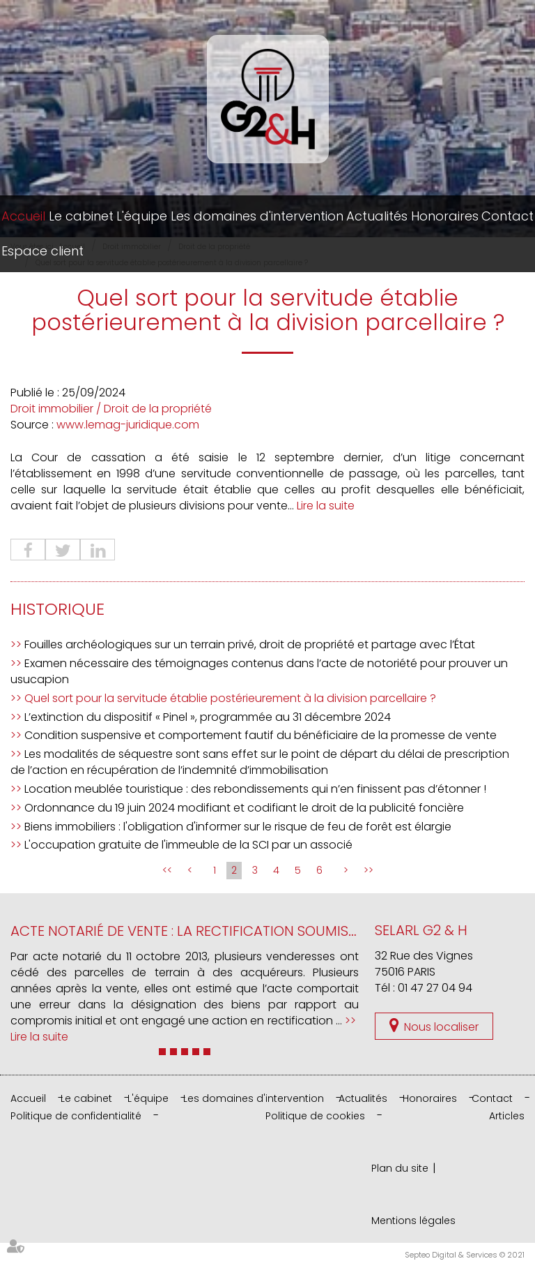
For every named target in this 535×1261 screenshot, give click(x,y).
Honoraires (445, 216)
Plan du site (399, 1168)
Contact (507, 216)
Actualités (377, 216)
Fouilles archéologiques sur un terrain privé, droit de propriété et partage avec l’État (249, 644)
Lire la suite (326, 506)
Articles (507, 1116)
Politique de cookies (315, 1116)
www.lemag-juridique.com (127, 425)
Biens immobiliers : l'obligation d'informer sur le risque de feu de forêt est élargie (237, 827)
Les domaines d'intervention (257, 216)
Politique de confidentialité (75, 1116)
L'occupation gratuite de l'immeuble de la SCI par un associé (188, 845)
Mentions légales (413, 1221)
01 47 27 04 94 (435, 988)
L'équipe (141, 216)
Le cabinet (81, 216)
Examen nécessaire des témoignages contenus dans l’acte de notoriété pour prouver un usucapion (259, 671)
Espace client (42, 251)
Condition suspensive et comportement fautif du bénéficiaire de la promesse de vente (260, 735)
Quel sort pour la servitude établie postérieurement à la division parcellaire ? (230, 698)
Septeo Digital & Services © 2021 (465, 1254)
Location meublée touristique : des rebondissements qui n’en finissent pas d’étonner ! (255, 789)
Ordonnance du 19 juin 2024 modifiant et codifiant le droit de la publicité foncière (244, 808)
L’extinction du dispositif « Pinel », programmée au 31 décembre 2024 (207, 717)
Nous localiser (441, 1027)
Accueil (23, 216)
